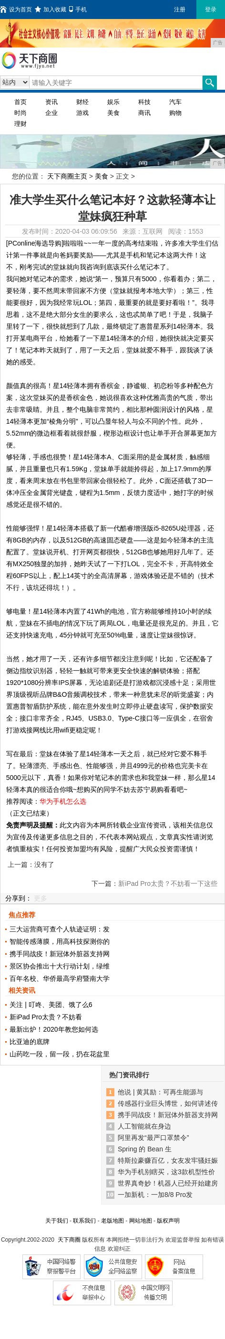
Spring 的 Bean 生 (145, 1149)
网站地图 (140, 1220)
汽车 (175, 101)
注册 (179, 9)
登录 (210, 9)
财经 (82, 101)
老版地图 (112, 1220)
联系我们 (84, 1220)
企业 (51, 112)
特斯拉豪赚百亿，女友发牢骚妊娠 (168, 1160)
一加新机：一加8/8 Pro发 (155, 1194)
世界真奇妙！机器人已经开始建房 (168, 1183)
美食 (113, 112)
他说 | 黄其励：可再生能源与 (160, 1092)
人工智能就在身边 (144, 1126)
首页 (20, 101)
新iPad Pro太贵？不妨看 (46, 1017)
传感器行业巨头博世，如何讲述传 (168, 1103)
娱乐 (113, 101)
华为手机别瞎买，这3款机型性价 (166, 1172)
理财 (20, 123)
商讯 (144, 112)
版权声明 (168, 1220)
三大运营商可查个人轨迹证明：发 (60, 929)
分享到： (18, 898)
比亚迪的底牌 (30, 1041)
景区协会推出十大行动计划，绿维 (60, 966)
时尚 (20, 112)
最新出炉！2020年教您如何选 (54, 1029)
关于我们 (56, 1220)
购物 (175, 112)
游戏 (82, 112)
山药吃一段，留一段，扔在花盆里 (60, 1054)
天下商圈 (69, 1239)
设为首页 (16, 9)
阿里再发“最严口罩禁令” (153, 1137)
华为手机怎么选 (63, 801)
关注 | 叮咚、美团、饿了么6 (51, 1004)
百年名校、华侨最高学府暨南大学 (60, 978)
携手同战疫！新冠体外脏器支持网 (60, 954)
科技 (144, 101)
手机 (78, 9)
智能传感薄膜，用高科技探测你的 (60, 941)
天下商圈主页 (67, 176)
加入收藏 (50, 9)
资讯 (51, 101)
